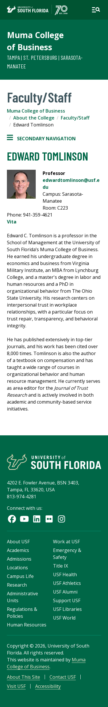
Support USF (66, 600)
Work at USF (66, 541)
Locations (17, 567)
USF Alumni (65, 592)
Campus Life (20, 576)
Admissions (19, 559)
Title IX (60, 566)
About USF (18, 541)
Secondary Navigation (41, 138)
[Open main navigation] (96, 10)
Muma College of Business (36, 111)
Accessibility (48, 686)
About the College (33, 118)
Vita (11, 222)
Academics (18, 550)
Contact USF (63, 677)
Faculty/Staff (75, 118)
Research (17, 585)
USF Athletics (67, 583)
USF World (64, 618)
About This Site (23, 677)
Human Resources (26, 625)
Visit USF (16, 686)
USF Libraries (67, 609)
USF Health (65, 574)
